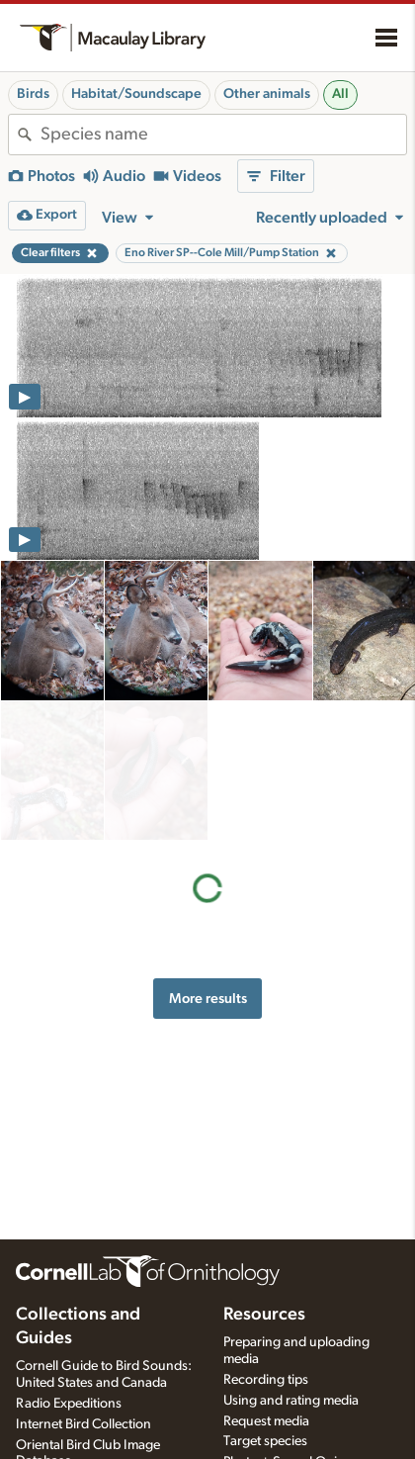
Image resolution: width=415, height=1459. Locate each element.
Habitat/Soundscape (136, 94)
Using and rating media (291, 1401)
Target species (265, 1441)
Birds (33, 94)
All (340, 94)
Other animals (266, 94)
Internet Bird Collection (83, 1424)
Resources (264, 1314)
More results (208, 858)
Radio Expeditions (69, 1404)
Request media (266, 1421)
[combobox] (223, 134)
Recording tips (265, 1380)
